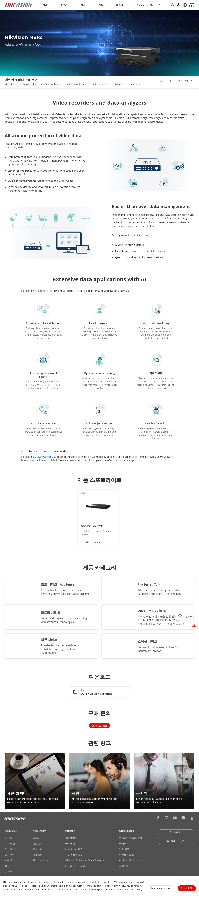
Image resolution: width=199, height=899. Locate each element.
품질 (7, 865)
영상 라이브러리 (41, 860)
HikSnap (37, 854)
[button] (174, 81)
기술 (100, 4)
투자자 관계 (11, 843)
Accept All (186, 888)
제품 (45, 4)
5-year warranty (43, 456)
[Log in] (179, 5)
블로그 (36, 837)
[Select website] (188, 5)
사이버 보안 (11, 849)
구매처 (122, 843)
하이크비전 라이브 (129, 860)
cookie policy (135, 889)
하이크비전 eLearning (130, 837)
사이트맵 (124, 865)
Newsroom (39, 831)
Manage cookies (160, 888)
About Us (11, 831)
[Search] (173, 4)
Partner (70, 831)
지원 (83, 4)
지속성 (8, 860)
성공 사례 (38, 849)
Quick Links (126, 831)
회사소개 (9, 837)
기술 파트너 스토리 (75, 865)
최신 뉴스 (38, 843)
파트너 (119, 4)
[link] (9, 84)
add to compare (93, 542)
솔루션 (64, 4)
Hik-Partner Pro (73, 837)
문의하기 (9, 871)
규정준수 (9, 854)
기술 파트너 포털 (74, 854)
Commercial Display (147, 5)
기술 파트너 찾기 (74, 849)
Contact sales (99, 725)
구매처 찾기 (71, 843)
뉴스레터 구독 (176, 840)
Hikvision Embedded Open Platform (84, 860)
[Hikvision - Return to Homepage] (19, 5)
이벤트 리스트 (126, 854)
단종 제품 (124, 849)
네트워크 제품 (183, 80)
